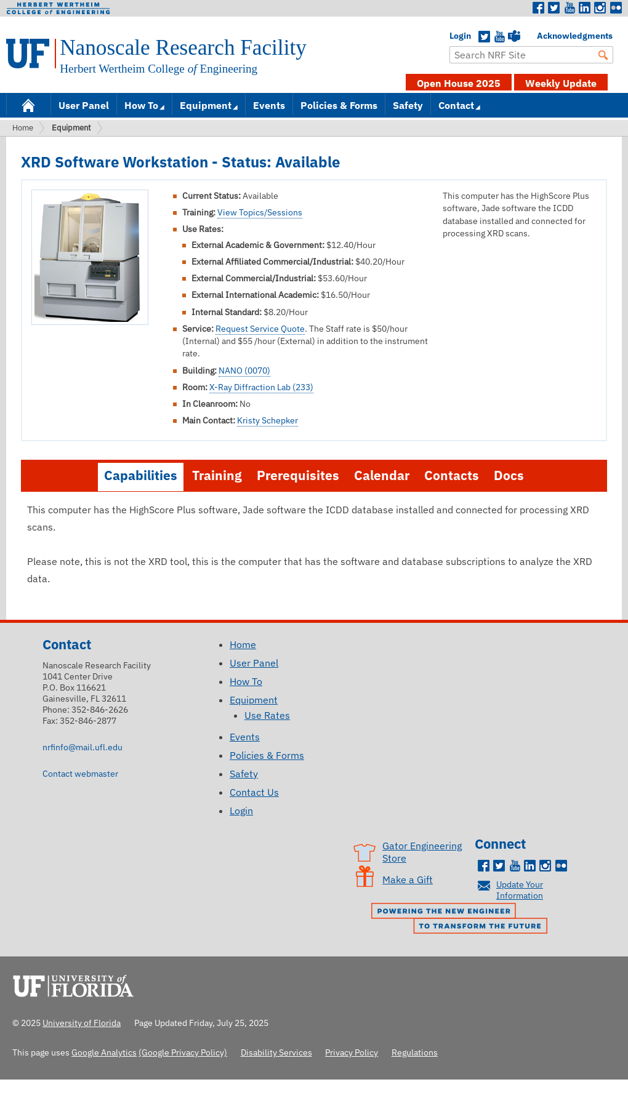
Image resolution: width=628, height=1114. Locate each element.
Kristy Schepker (267, 420)
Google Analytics (104, 1052)
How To (141, 105)
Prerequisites (298, 475)
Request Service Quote (260, 328)
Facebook (539, 8)
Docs (509, 475)
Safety (408, 105)
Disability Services (276, 1052)
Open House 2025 (459, 83)
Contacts (451, 475)
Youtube (569, 8)
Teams (514, 37)
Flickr (616, 8)
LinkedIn (585, 8)
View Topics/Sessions (259, 212)
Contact (456, 105)
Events (269, 105)
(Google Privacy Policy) (183, 1052)
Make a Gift (407, 879)
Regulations (415, 1052)
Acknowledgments (543, 35)
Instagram (600, 8)
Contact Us (254, 792)
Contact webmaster (80, 773)
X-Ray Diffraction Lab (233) (261, 387)
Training (217, 475)
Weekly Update (561, 83)
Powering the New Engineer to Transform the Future (462, 919)
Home (28, 104)
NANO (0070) (244, 370)
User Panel (83, 105)
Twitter (554, 8)
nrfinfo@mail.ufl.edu (82, 747)
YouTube (499, 37)
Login (455, 35)
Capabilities (140, 475)
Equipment (205, 105)
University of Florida (77, 984)
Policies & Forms (338, 105)
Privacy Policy (351, 1052)
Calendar (381, 475)
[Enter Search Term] (531, 54)
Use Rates (267, 715)
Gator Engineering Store (422, 852)
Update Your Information (519, 889)
